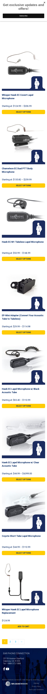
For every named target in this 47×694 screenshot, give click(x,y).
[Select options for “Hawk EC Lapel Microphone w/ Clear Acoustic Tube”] (23, 479)
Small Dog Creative (39, 680)
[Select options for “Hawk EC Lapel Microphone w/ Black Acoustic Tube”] (23, 406)
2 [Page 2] (10, 641)
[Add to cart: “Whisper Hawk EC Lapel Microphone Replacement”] (23, 626)
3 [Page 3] (15, 641)
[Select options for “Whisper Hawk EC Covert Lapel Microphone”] (23, 112)
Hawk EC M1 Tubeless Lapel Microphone (23, 242)
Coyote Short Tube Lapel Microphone (21, 536)
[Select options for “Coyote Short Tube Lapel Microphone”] (23, 553)
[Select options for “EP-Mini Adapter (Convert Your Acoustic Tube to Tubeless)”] (23, 332)
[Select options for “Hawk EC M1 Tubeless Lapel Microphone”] (23, 259)
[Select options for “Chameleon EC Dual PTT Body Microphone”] (23, 185)
